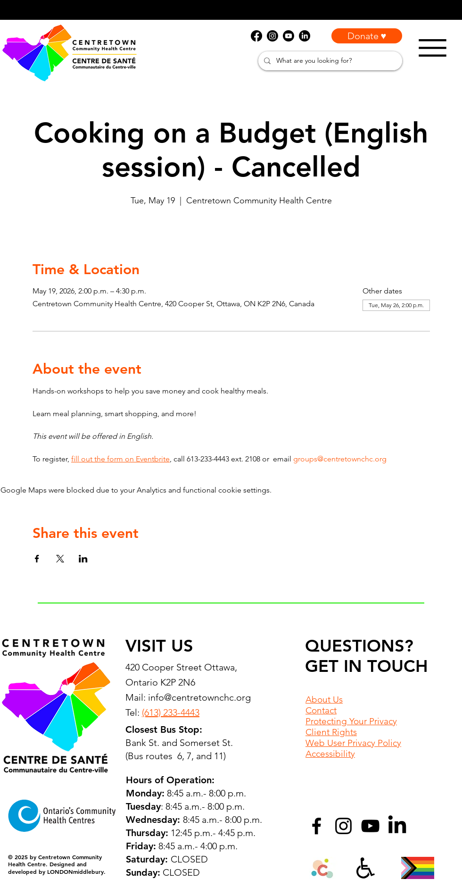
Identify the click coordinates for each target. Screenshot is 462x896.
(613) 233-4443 (170, 712)
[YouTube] (370, 826)
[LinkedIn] (397, 826)
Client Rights (331, 732)
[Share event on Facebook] (37, 558)
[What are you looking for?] (329, 60)
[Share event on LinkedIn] (83, 558)
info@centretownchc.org (199, 697)
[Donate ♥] (366, 35)
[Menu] (432, 47)
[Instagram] (343, 826)
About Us (324, 699)
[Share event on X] (60, 558)
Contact (321, 710)
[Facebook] (316, 826)
